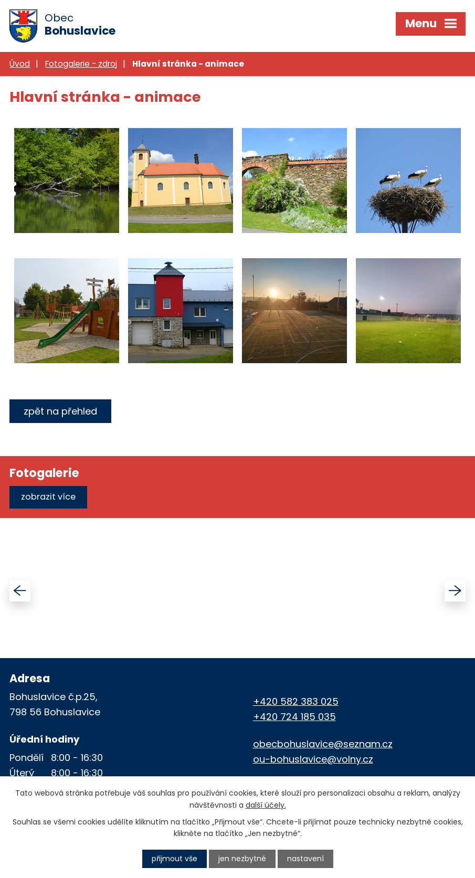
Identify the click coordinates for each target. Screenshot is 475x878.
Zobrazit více (48, 497)
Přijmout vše (174, 858)
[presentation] (19, 590)
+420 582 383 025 (296, 701)
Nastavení (305, 858)
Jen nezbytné (242, 858)
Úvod (19, 63)
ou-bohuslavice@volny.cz (313, 759)
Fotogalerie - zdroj (81, 63)
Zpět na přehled (60, 411)
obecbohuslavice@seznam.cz (323, 743)
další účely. (266, 804)
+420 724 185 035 (294, 716)
